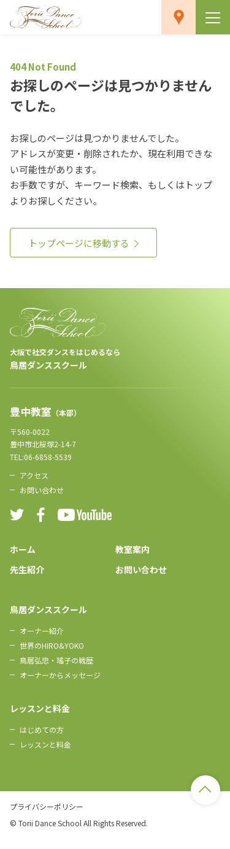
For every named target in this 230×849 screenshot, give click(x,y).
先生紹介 (27, 569)
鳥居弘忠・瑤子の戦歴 (56, 660)
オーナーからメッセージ (60, 675)
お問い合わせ (42, 490)
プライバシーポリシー (46, 806)
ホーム (23, 549)
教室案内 (132, 549)
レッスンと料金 (45, 744)
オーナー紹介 (42, 630)
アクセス (34, 475)
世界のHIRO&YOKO (52, 645)
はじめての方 (42, 729)
